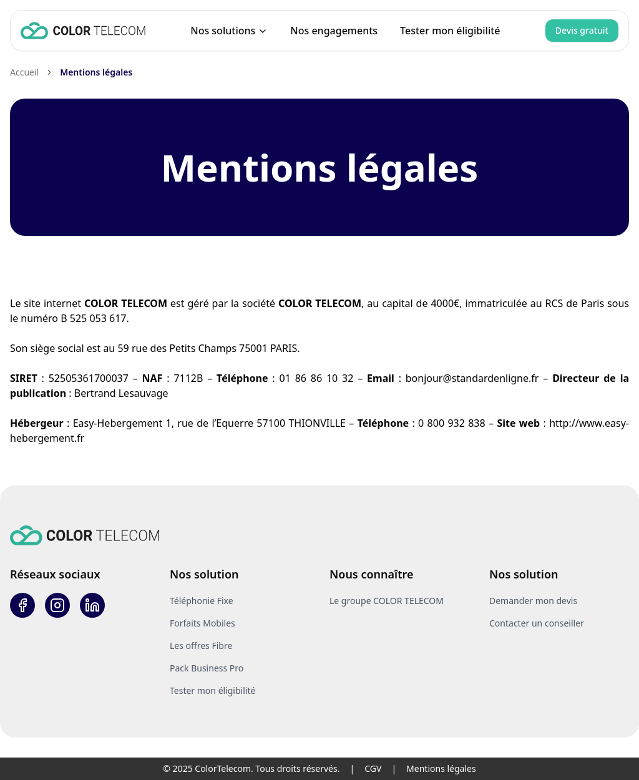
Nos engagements (334, 30)
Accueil (24, 72)
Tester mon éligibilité (450, 30)
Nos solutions (229, 30)
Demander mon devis (533, 601)
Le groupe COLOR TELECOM (386, 601)
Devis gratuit (581, 30)
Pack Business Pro (206, 668)
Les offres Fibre (201, 645)
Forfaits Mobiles (202, 623)
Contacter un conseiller (536, 623)
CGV (372, 768)
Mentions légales (96, 72)
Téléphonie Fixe (201, 601)
